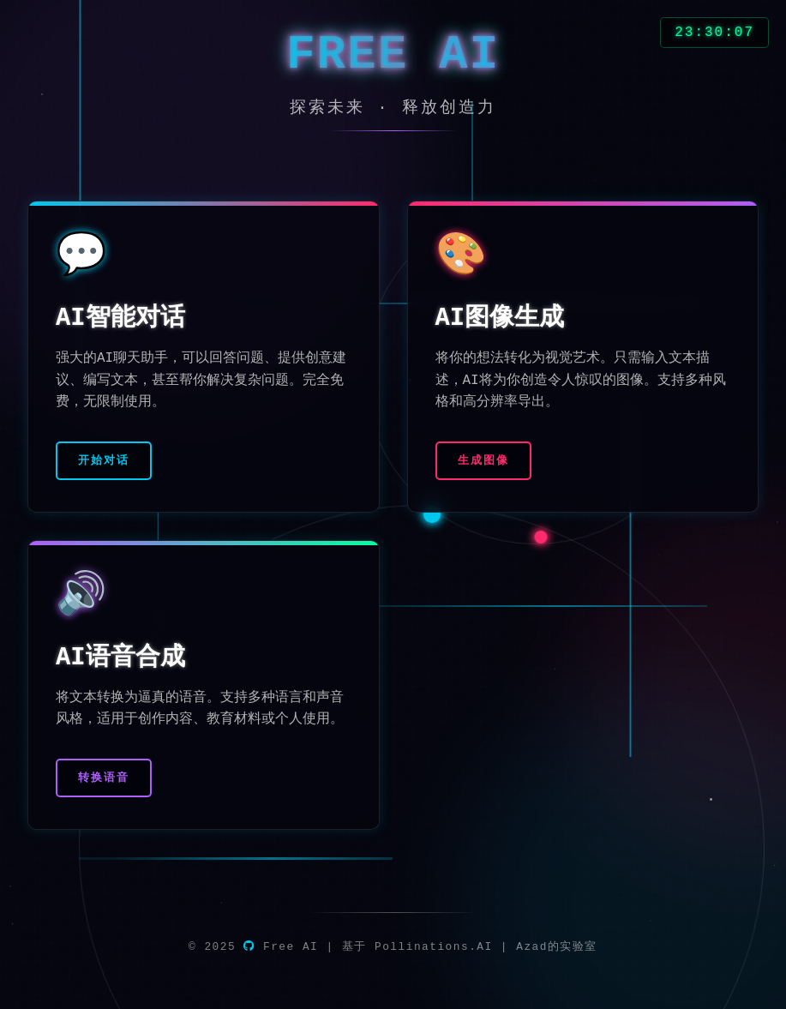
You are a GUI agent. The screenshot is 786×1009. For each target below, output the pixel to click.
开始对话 (103, 460)
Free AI (280, 946)
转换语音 (103, 778)
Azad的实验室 (556, 946)
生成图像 (483, 460)
